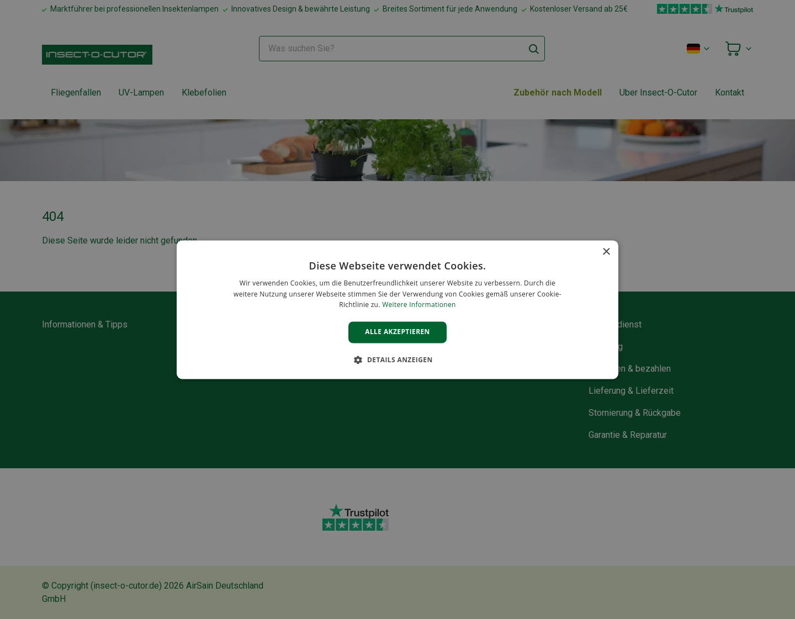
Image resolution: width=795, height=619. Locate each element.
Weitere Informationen (419, 305)
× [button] (606, 252)
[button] (397, 359)
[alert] (397, 309)
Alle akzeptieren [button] (397, 332)
